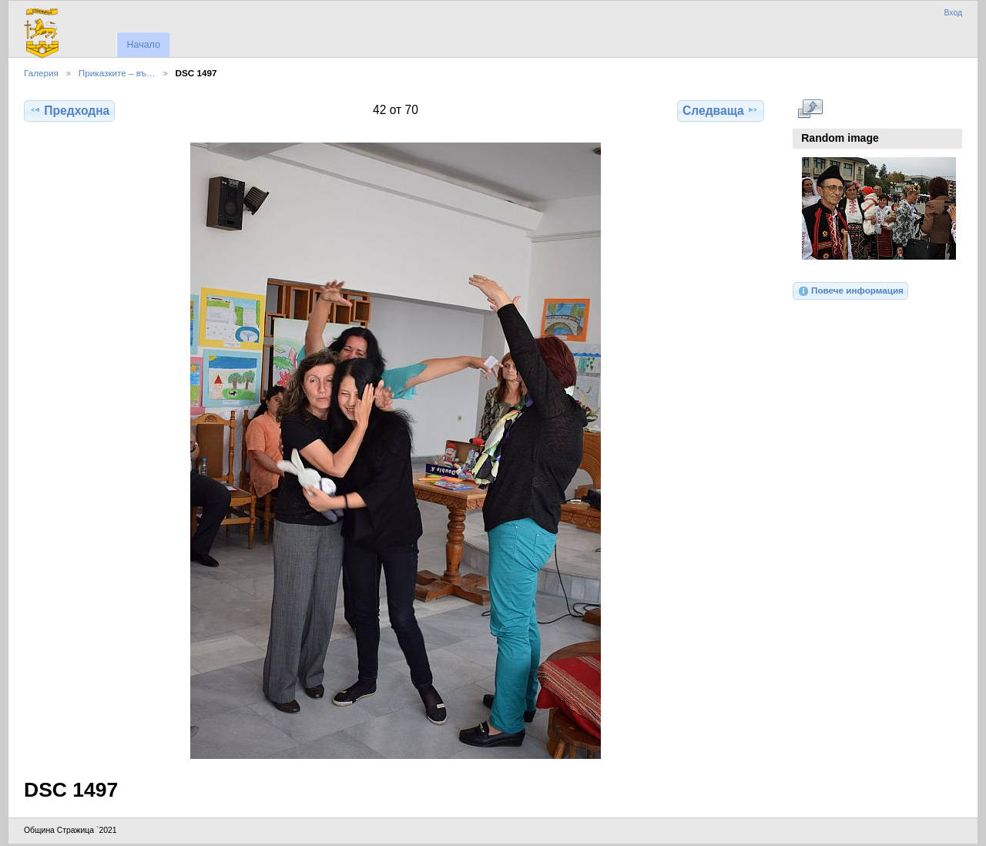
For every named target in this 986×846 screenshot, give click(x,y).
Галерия (41, 73)
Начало (142, 44)
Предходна (69, 110)
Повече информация (850, 291)
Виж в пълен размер (810, 108)
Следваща (720, 110)
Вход (953, 12)
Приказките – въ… (117, 73)
